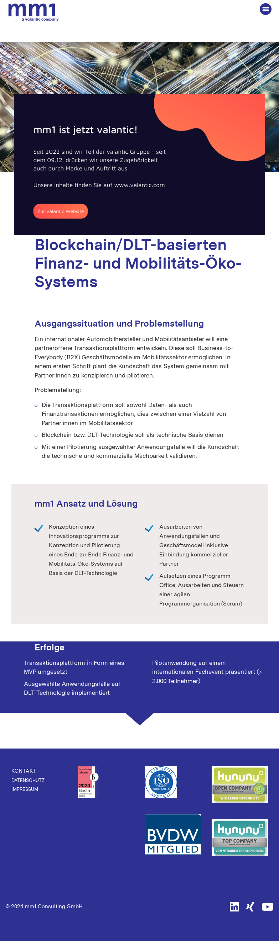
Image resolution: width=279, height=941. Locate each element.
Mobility (147, 207)
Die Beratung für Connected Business (33, 12)
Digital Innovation (108, 207)
